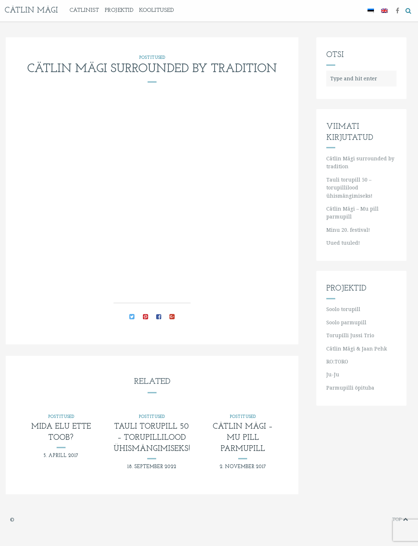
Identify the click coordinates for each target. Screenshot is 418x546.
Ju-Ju (332, 374)
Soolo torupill (343, 309)
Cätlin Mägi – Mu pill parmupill (243, 438)
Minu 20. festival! (348, 230)
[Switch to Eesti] (371, 10)
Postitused (152, 58)
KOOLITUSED (156, 10)
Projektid (119, 10)
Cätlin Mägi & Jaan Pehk (356, 349)
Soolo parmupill (346, 322)
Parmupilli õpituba (350, 388)
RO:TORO (337, 361)
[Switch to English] (384, 10)
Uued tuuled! (343, 243)
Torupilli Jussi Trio (350, 335)
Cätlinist (84, 10)
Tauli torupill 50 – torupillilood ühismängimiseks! (152, 438)
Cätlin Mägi (31, 10)
